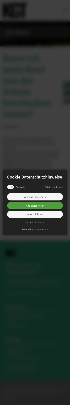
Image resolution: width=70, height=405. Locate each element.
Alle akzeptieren (35, 205)
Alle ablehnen (35, 214)
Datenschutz (28, 229)
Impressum (42, 229)
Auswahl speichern (35, 197)
